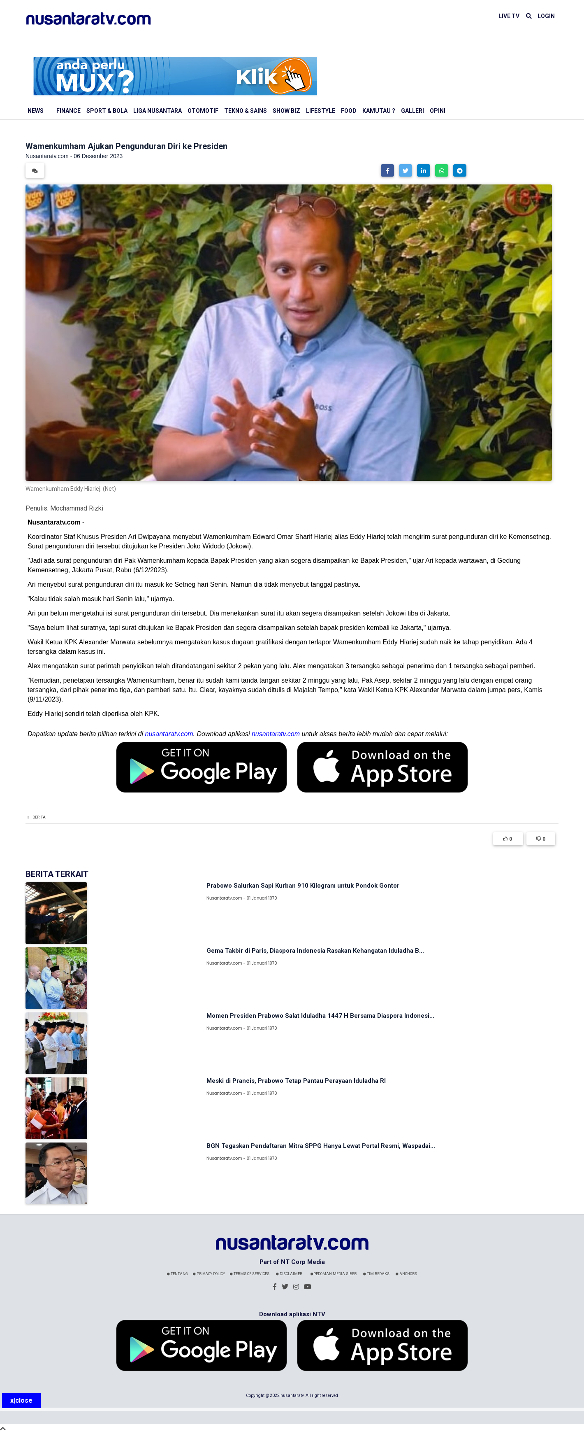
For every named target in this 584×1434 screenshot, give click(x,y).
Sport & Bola (106, 110)
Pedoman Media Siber (334, 1274)
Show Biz (286, 110)
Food (349, 110)
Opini (437, 110)
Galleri (412, 110)
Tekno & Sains (245, 110)
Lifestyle (320, 110)
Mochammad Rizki (76, 508)
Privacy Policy (209, 1274)
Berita (39, 817)
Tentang (177, 1274)
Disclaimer (289, 1274)
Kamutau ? (378, 110)
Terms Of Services (249, 1274)
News (36, 110)
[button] (387, 170)
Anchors (406, 1274)
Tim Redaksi (377, 1274)
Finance (68, 110)
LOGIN (546, 16)
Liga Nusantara (157, 110)
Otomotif (203, 110)
